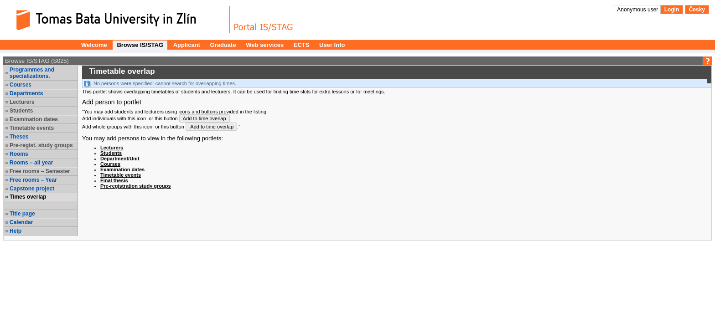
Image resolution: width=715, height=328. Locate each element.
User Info (332, 44)
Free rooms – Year (33, 180)
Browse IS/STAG (140, 44)
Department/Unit (120, 158)
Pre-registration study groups (135, 186)
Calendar (21, 222)
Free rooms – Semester (40, 171)
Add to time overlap (204, 118)
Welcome (94, 44)
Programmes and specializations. (32, 73)
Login (671, 9)
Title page (22, 213)
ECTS (302, 44)
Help (15, 231)
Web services (265, 44)
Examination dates (34, 119)
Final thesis (114, 180)
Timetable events (32, 128)
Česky (697, 9)
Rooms (19, 154)
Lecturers (22, 102)
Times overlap (28, 197)
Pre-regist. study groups (41, 145)
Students (21, 111)
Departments (26, 93)
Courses (20, 85)
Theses (19, 136)
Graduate (223, 44)
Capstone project (32, 188)
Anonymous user (638, 9)
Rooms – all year (31, 162)
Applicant (186, 44)
